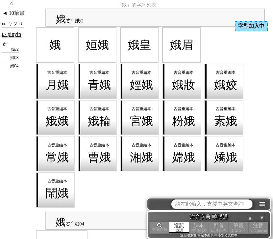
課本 (199, 228)
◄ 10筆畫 (13, 13)
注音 (258, 228)
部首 (219, 228)
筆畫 (238, 228)
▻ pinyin (11, 34)
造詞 (179, 228)
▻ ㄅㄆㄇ (12, 23)
